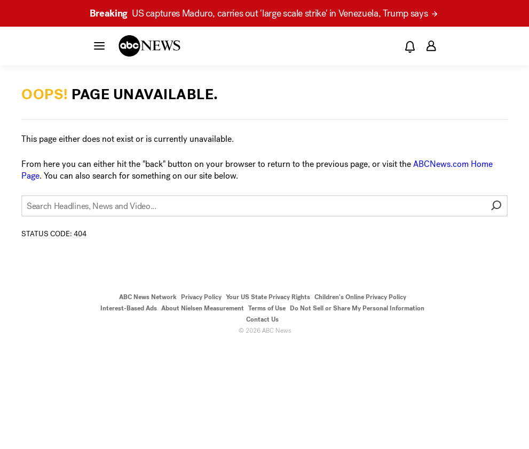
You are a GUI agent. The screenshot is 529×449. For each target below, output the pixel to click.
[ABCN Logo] (149, 46)
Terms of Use (267, 308)
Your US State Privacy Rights (268, 297)
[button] (99, 45)
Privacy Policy (201, 297)
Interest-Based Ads (128, 308)
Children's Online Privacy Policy (360, 297)
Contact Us (262, 319)
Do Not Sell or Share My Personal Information (357, 308)
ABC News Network (148, 297)
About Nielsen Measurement (202, 308)
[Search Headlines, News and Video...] (264, 206)
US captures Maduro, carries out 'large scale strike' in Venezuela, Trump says (263, 13)
